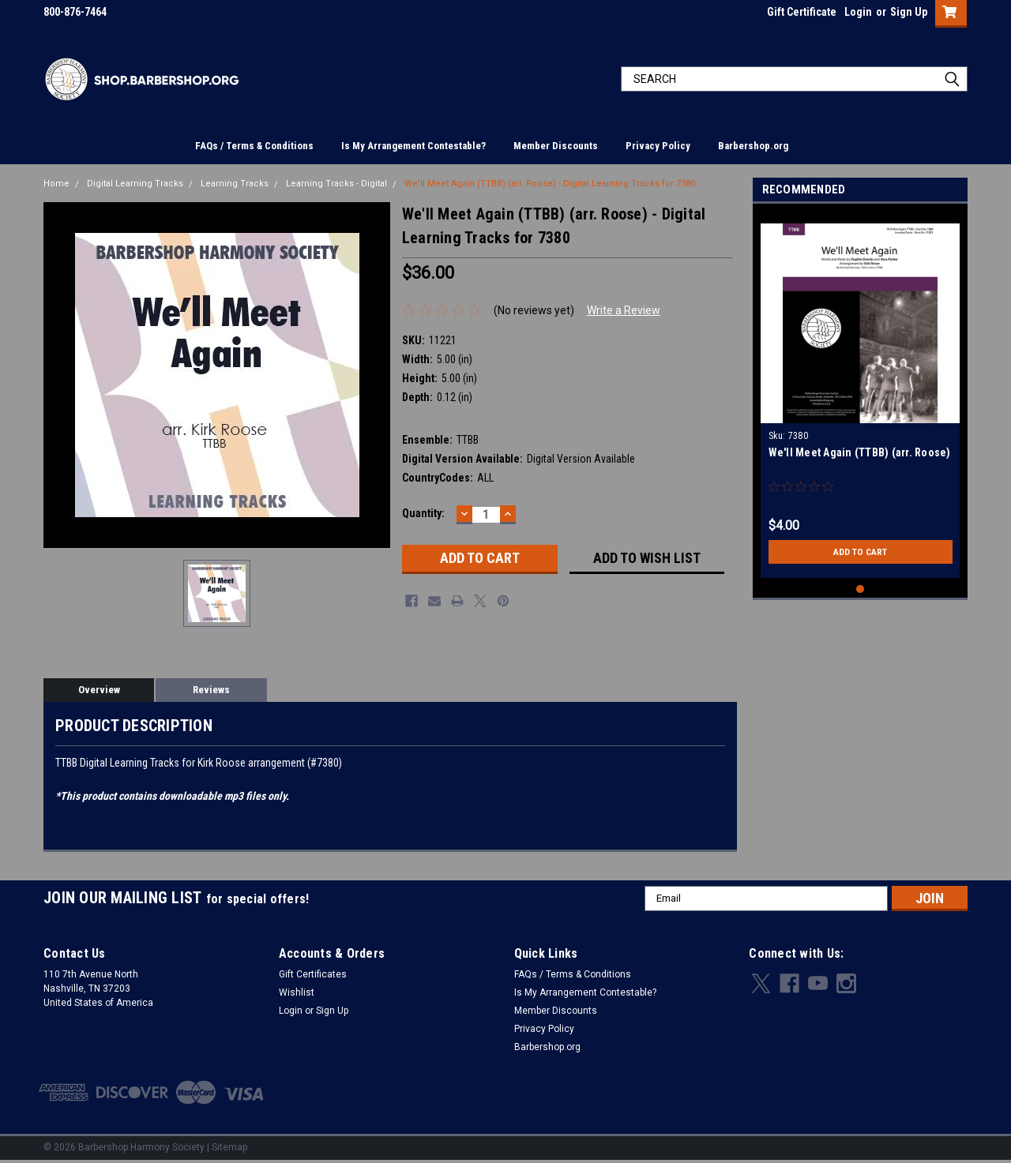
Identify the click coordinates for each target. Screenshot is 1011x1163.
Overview (99, 690)
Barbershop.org (753, 146)
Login (858, 12)
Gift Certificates (313, 974)
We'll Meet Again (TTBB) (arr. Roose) (860, 452)
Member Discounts (555, 146)
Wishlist (296, 992)
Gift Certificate (801, 12)
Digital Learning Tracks (135, 183)
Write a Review (623, 310)
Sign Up (908, 12)
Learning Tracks (235, 183)
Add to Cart (860, 552)
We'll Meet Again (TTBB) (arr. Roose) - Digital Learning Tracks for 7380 (549, 183)
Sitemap (229, 1147)
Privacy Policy (658, 146)
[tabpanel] (860, 395)
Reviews (211, 690)
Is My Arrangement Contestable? (413, 146)
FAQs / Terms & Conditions (254, 146)
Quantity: (423, 513)
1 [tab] (860, 589)
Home (56, 183)
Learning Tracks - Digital (336, 183)
